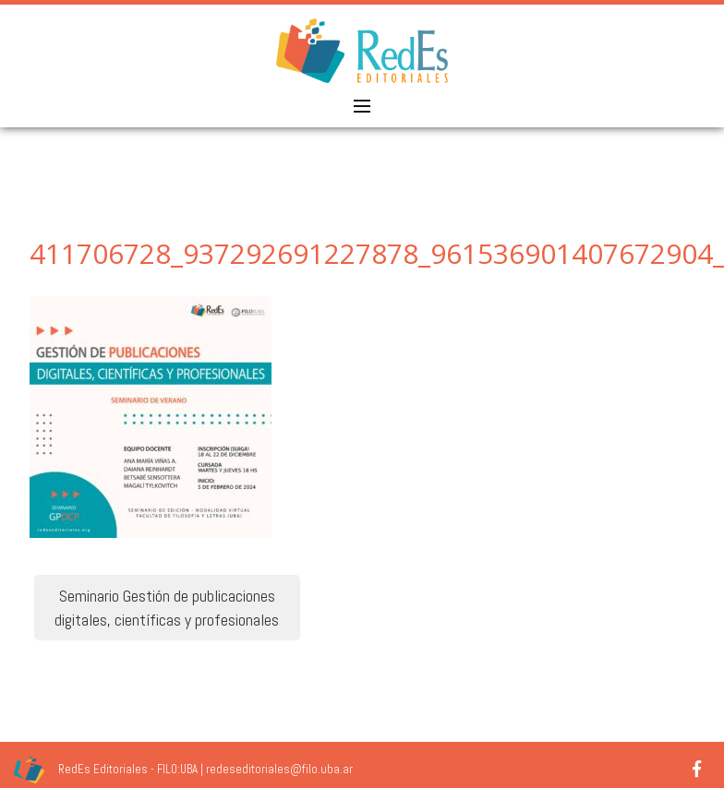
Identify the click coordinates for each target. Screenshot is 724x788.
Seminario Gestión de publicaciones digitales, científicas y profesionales (166, 607)
